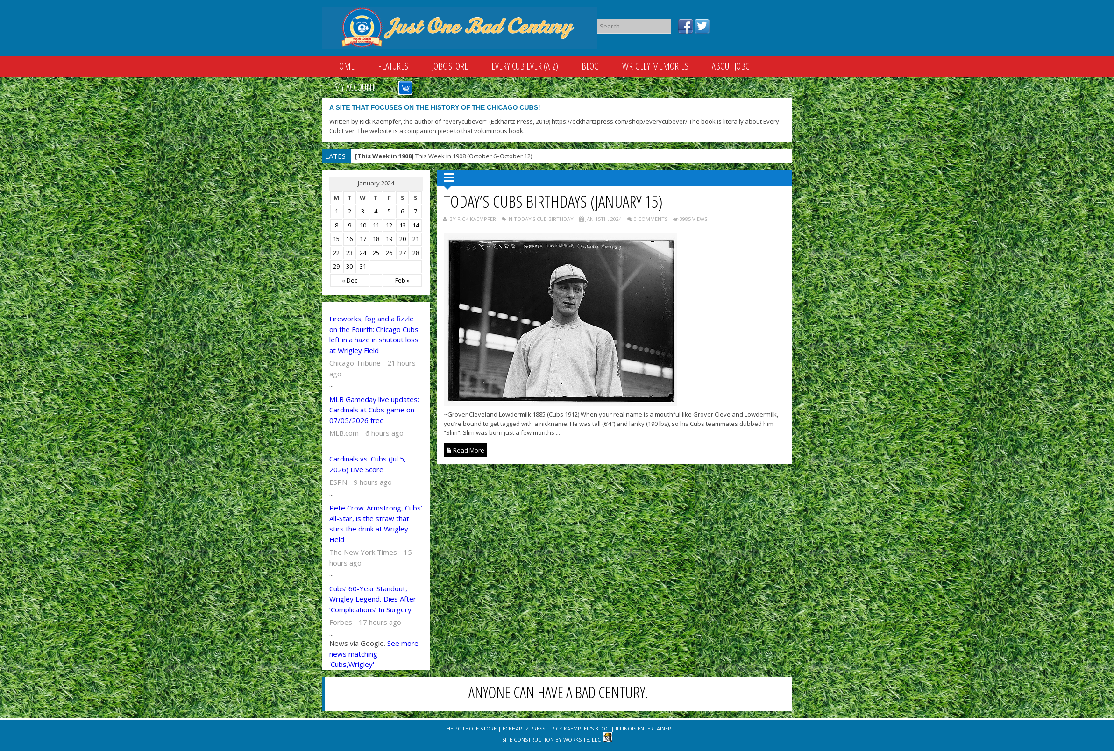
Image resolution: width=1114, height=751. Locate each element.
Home (344, 66)
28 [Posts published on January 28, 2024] (415, 252)
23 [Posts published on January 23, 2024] (349, 252)
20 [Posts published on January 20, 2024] (402, 238)
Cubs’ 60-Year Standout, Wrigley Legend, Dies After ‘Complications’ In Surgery (372, 599)
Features (393, 66)
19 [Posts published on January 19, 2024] (389, 238)
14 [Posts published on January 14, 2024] (415, 225)
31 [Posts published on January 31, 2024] (363, 266)
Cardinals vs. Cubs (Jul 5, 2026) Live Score (367, 464)
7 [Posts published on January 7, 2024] (415, 211)
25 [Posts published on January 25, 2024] (376, 252)
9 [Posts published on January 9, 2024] (349, 225)
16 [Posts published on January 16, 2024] (349, 238)
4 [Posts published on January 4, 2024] (375, 211)
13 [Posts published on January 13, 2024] (402, 225)
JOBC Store (450, 66)
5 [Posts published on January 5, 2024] (389, 211)
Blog (590, 66)
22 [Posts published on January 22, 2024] (336, 252)
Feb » (402, 280)
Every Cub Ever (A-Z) (524, 66)
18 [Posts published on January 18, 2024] (376, 238)
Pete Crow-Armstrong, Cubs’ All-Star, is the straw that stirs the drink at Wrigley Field (375, 523)
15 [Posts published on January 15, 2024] (336, 238)
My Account (354, 87)
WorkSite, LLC (582, 739)
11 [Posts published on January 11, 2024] (376, 225)
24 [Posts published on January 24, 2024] (363, 252)
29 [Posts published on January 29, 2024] (336, 266)
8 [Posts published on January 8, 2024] (336, 225)
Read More (465, 450)
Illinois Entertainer (643, 728)
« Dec (349, 280)
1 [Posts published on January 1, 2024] (336, 211)
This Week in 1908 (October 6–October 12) (443, 156)
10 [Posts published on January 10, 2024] (363, 225)
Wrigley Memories (655, 66)
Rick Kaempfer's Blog (580, 728)
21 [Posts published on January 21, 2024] (415, 238)
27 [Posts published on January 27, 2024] (402, 252)
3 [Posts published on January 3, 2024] (362, 211)
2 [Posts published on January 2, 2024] (349, 211)
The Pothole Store (470, 728)
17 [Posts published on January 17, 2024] (363, 238)
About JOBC (730, 66)
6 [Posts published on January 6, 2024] (402, 211)
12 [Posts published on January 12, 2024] (389, 225)
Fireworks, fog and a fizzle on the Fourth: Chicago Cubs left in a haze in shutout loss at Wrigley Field (374, 334)
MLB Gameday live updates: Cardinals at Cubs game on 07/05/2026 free (374, 410)
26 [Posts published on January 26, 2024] (389, 252)
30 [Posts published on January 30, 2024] (349, 266)
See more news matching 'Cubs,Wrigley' (374, 653)
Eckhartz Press (524, 728)
